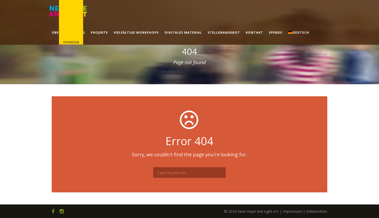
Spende (275, 32)
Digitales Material (183, 32)
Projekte (99, 32)
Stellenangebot (224, 32)
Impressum (292, 211)
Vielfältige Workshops (136, 32)
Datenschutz (316, 211)
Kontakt (254, 32)
